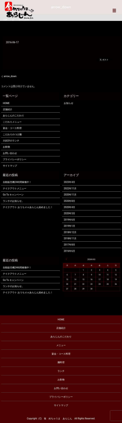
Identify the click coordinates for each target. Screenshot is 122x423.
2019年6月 (69, 219)
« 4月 (67, 259)
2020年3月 (69, 213)
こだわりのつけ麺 (12, 134)
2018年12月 (70, 232)
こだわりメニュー (12, 122)
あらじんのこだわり (13, 115)
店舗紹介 (7, 109)
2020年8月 (69, 201)
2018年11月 (70, 238)
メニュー (61, 345)
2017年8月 (69, 244)
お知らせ (68, 103)
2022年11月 (70, 188)
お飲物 (6, 146)
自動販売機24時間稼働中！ (17, 182)
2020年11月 (70, 194)
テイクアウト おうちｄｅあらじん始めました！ (28, 207)
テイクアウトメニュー (14, 188)
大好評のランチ (11, 140)
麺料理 (61, 362)
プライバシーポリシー (14, 159)
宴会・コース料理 (12, 128)
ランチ (61, 371)
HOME (6, 103)
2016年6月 (69, 251)
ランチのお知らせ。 (13, 201)
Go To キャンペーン (13, 194)
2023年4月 (69, 182)
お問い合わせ (10, 153)
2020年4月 (69, 207)
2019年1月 (69, 226)
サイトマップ (10, 165)
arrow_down (10, 76)
